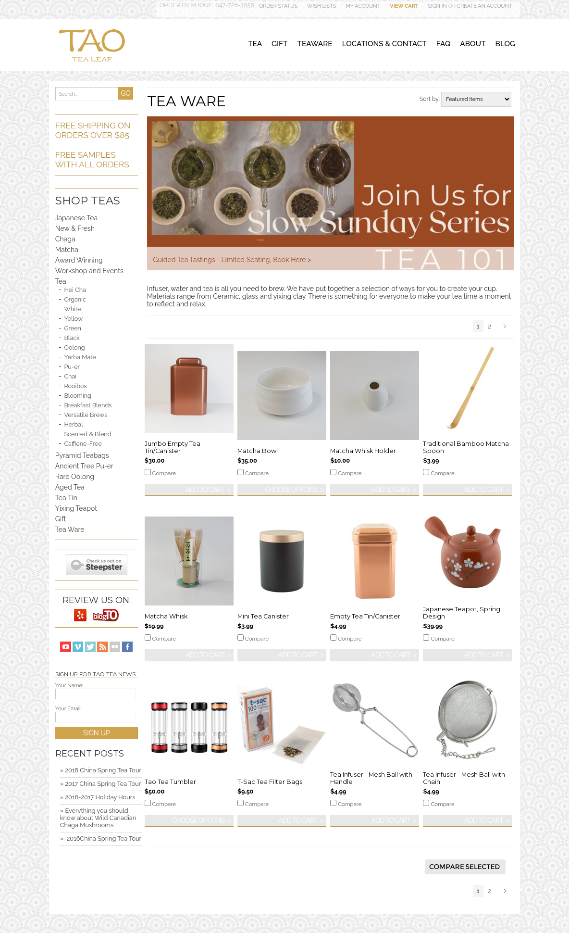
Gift (60, 519)
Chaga (65, 239)
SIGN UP (96, 733)
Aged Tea (70, 487)
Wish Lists (321, 6)
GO (126, 93)
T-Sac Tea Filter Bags (269, 781)
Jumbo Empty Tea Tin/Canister (172, 447)
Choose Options (291, 489)
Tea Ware (70, 529)
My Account (363, 6)
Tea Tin (66, 498)
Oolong (74, 347)
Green (72, 328)
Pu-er (72, 366)
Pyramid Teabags (82, 455)
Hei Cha (75, 289)
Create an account (484, 6)
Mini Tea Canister (263, 616)
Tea (60, 281)
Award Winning (79, 260)
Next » (506, 327)
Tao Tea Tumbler (170, 781)
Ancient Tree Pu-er (84, 466)
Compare (164, 473)
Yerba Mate (80, 357)
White (72, 309)
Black (71, 337)
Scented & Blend (87, 434)
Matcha (66, 249)
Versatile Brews (85, 414)
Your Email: (68, 709)
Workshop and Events (89, 271)
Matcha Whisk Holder (363, 450)
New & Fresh (75, 228)
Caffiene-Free (82, 443)
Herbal (73, 424)
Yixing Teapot (76, 508)
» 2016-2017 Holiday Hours (98, 797)
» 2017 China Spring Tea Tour (100, 783)
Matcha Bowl (257, 450)
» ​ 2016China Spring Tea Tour (100, 838)
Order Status (278, 6)
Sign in (437, 6)
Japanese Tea (76, 218)
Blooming (77, 395)
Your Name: (69, 685)
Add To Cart (205, 489)
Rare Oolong (74, 476)
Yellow (73, 318)
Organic (75, 299)
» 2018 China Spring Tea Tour (100, 770)
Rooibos (75, 386)
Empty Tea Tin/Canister (365, 616)
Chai (70, 376)
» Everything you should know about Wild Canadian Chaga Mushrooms (98, 818)
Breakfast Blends (87, 405)
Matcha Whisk (166, 616)
